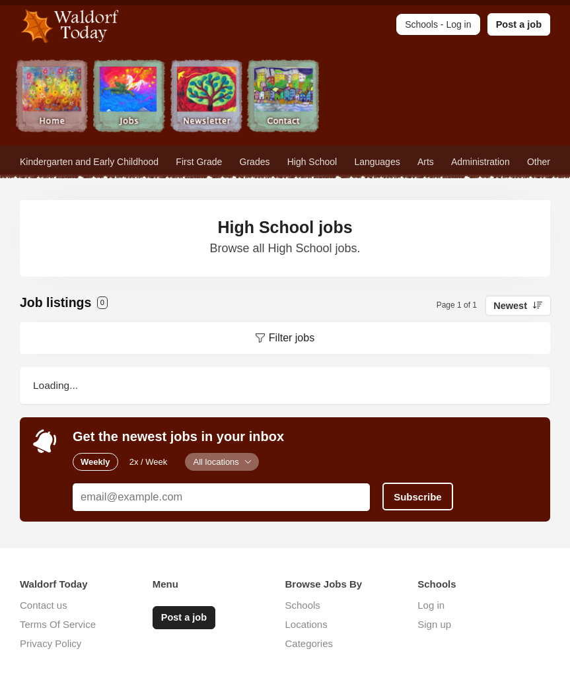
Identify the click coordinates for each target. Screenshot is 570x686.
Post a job (519, 24)
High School (312, 161)
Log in (431, 605)
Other (538, 161)
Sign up (434, 624)
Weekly (95, 462)
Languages (377, 161)
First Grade (199, 161)
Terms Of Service (58, 624)
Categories (309, 643)
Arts (425, 161)
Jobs (129, 97)
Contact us (43, 605)
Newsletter (206, 97)
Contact (283, 97)
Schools (302, 605)
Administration (480, 161)
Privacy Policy (50, 643)
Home (51, 97)
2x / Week (148, 462)
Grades (255, 161)
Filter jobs (291, 337)
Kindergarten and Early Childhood (89, 161)
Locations (306, 624)
